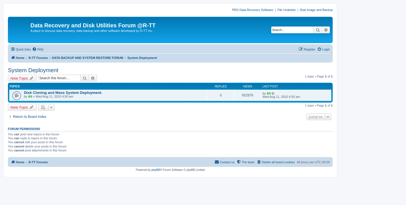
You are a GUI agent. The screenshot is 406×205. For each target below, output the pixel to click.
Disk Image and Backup (316, 10)
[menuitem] (37, 49)
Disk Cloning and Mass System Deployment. (63, 93)
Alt (30, 96)
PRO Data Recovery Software (252, 10)
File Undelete (286, 10)
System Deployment (33, 70)
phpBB (155, 169)
